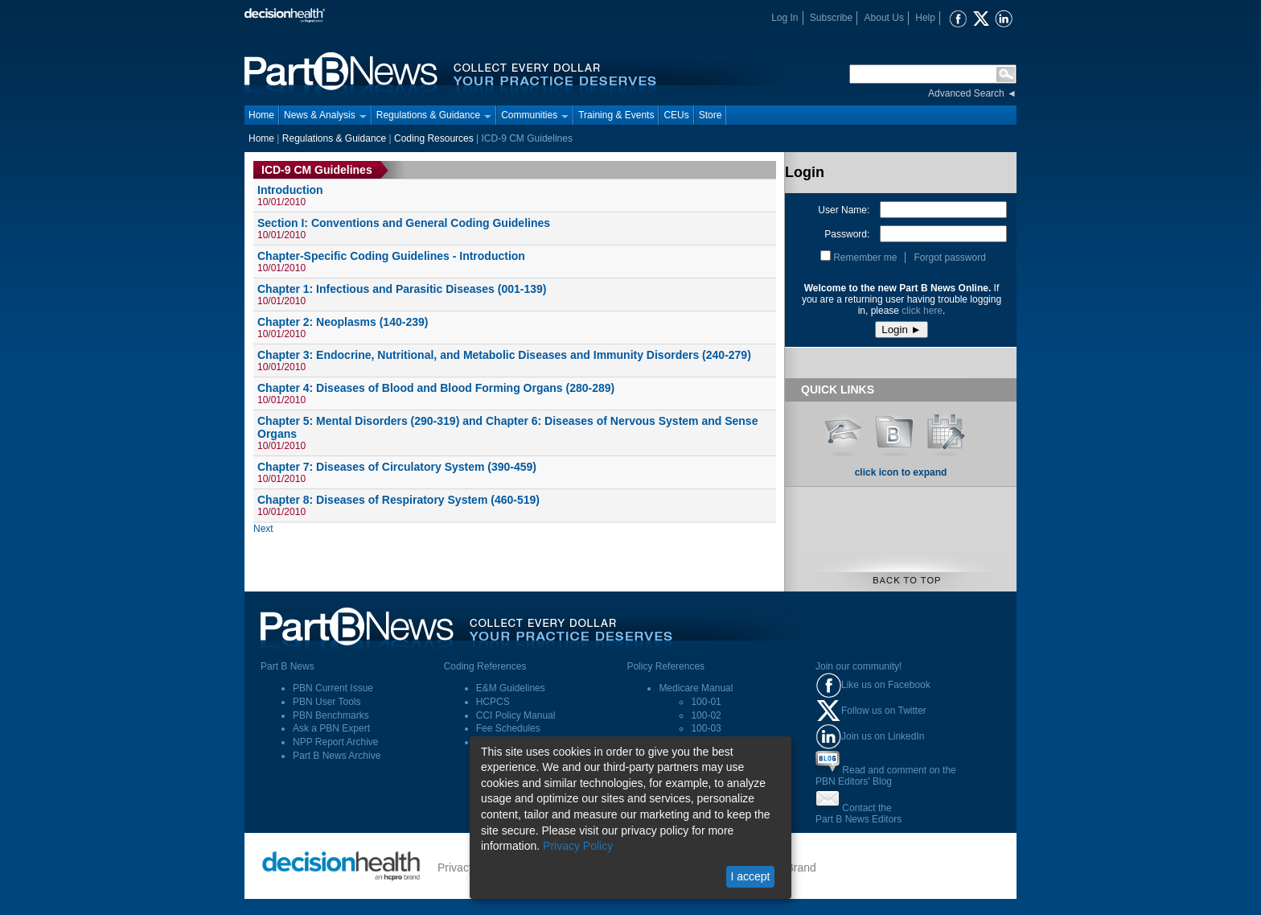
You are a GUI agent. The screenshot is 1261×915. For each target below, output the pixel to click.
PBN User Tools (326, 701)
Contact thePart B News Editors (858, 813)
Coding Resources (434, 138)
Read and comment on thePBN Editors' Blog (885, 776)
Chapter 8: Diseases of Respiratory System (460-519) (398, 499)
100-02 (706, 715)
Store (710, 115)
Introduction (290, 189)
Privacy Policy (578, 845)
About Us (884, 17)
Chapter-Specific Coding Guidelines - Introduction (391, 255)
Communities (535, 115)
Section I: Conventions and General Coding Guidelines (403, 222)
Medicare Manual (696, 688)
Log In (784, 17)
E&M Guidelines (510, 688)
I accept (750, 876)
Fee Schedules (508, 728)
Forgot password (949, 257)
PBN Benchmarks (331, 715)
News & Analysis (325, 115)
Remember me (865, 257)
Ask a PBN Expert (331, 728)
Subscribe (831, 17)
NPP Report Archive (336, 742)
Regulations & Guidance (433, 115)
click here (922, 310)
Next (263, 528)
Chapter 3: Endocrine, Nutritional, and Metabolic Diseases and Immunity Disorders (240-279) (504, 354)
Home (261, 115)
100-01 (706, 701)
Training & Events (616, 115)
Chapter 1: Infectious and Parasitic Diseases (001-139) (401, 288)
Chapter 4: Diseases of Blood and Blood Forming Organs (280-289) (435, 387)
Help (925, 17)
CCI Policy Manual (516, 715)
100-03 (706, 728)
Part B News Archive (336, 755)
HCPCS (493, 701)
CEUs (675, 115)
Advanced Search (966, 93)
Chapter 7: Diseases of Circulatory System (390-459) (396, 466)
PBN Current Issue (333, 688)
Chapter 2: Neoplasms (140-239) (342, 321)
